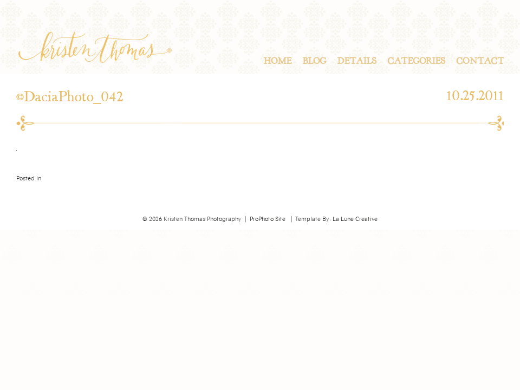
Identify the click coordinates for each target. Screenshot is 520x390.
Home (277, 61)
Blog (314, 61)
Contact (480, 61)
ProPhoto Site (267, 219)
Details (356, 61)
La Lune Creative (355, 219)
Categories (416, 61)
